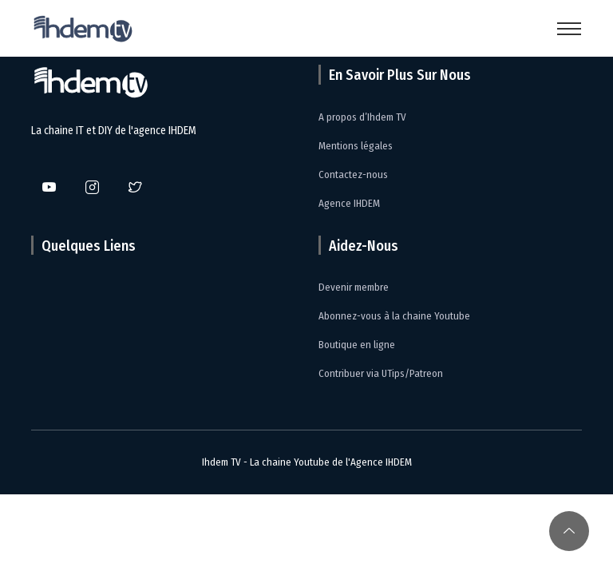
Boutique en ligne (356, 345)
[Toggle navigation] (569, 29)
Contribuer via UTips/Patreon (380, 373)
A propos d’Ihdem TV (362, 117)
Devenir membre (353, 287)
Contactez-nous (353, 174)
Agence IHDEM (349, 203)
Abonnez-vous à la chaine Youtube (394, 316)
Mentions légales (355, 146)
